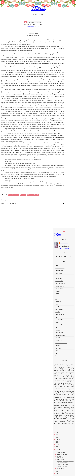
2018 (57, 241)
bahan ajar (57, 64)
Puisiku (57, 149)
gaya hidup (58, 100)
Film (56, 98)
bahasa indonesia (59, 69)
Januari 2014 (60, 267)
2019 (57, 240)
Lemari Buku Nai (59, 118)
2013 (57, 269)
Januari (59, 429)
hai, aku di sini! (57, 34)
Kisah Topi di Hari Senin (62, 265)
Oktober (59, 413)
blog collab (58, 74)
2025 (57, 231)
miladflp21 (57, 137)
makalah (57, 121)
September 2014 (61, 253)
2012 (57, 270)
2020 (57, 238)
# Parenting (31, 28)
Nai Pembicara (58, 139)
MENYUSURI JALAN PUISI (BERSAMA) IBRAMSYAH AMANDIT (65, 260)
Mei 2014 (59, 257)
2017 (57, 243)
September (60, 415)
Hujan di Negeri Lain (60, 106)
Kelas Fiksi (57, 111)
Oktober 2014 (60, 251)
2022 (57, 235)
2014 (57, 248)
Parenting (57, 144)
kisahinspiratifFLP (59, 113)
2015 (57, 247)
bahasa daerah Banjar (60, 67)
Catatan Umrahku (59, 87)
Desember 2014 (61, 250)
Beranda (56, 32)
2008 (57, 272)
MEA (56, 126)
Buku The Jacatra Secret (60, 82)
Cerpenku (57, 90)
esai (56, 95)
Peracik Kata (57, 333)
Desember (59, 411)
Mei (58, 418)
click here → (64, 467)
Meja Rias (57, 129)
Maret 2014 (60, 258)
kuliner (57, 116)
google (55, 332)
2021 (57, 236)
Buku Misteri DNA (59, 80)
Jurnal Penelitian (59, 108)
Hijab (56, 103)
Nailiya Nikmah (64, 42)
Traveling (57, 155)
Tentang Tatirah (57, 33)
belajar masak (58, 72)
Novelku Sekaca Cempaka (61, 142)
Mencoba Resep (59, 131)
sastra (56, 152)
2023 (57, 233)
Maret (58, 420)
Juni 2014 (59, 255)
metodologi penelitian (60, 134)
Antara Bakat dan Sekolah (62, 263)
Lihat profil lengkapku (64, 47)
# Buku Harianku (23, 28)
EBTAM (57, 93)
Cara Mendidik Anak (59, 85)
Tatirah (38, 13)
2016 (57, 245)
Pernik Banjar (58, 147)
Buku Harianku (58, 77)
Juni (58, 417)
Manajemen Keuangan (60, 124)
